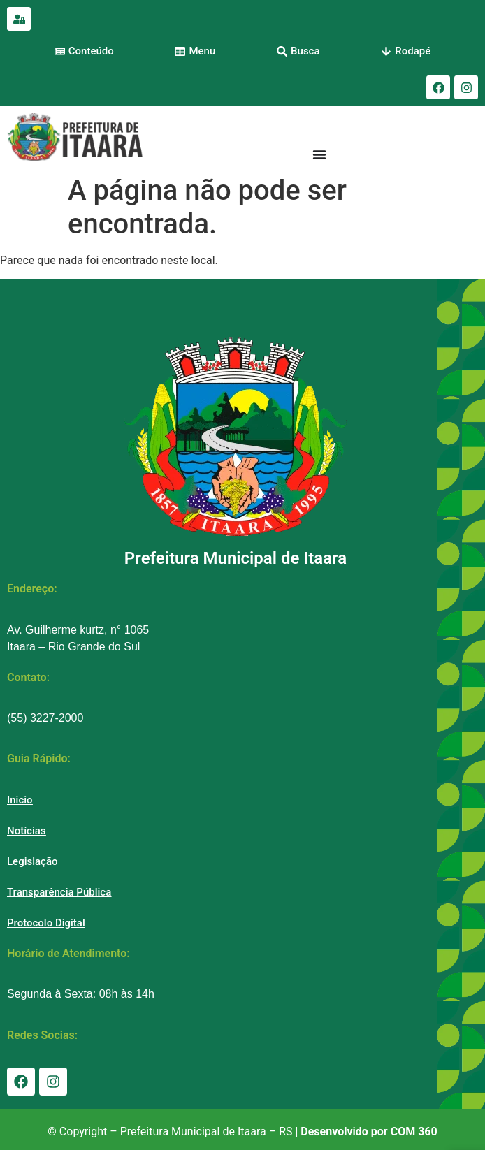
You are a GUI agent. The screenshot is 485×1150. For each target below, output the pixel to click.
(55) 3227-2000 (45, 718)
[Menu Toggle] (319, 154)
